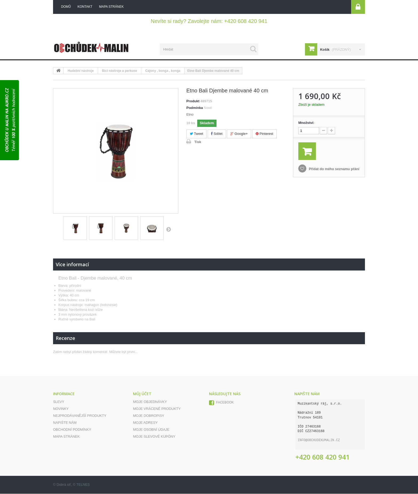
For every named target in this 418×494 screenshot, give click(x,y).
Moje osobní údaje (151, 430)
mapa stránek (111, 7)
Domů (66, 7)
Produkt (192, 101)
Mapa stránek (66, 437)
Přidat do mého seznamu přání (333, 169)
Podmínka (194, 108)
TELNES (83, 485)
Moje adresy (145, 423)
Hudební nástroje (81, 71)
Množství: (306, 123)
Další (168, 229)
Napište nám (65, 423)
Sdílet (217, 134)
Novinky (61, 409)
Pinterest (264, 134)
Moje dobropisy (148, 416)
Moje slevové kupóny (154, 437)
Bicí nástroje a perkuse (119, 71)
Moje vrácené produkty (156, 409)
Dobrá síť (64, 485)
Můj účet (142, 394)
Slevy (58, 402)
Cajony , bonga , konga (162, 71)
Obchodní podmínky (72, 430)
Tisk (197, 142)
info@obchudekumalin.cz (319, 440)
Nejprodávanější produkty (79, 416)
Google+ (239, 134)
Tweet (196, 134)
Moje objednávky (150, 402)
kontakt (85, 7)
